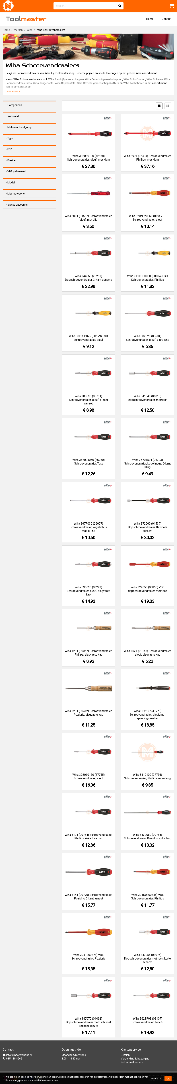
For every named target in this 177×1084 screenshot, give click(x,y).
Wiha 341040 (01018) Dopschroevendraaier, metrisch (147, 398)
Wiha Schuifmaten (134, 79)
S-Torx (17, 186)
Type (9, 161)
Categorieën (14, 105)
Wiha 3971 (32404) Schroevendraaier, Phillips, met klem (147, 157)
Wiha (29, 30)
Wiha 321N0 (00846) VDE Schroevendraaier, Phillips (147, 896)
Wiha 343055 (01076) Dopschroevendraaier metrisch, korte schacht (147, 958)
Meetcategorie (15, 300)
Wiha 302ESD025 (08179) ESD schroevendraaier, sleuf (88, 337)
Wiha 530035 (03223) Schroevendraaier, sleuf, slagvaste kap (88, 591)
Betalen (125, 1055)
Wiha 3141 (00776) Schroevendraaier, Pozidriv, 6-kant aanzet (88, 896)
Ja (14, 218)
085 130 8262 (12, 1058)
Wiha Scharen (155, 79)
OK (168, 1078)
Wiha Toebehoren (133, 83)
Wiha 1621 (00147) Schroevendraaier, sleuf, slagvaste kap (147, 652)
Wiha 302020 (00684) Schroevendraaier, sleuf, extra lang (147, 337)
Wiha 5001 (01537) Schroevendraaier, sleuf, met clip (88, 217)
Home (149, 19)
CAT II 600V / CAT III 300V (28, 307)
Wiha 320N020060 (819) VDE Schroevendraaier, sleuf (147, 217)
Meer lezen (156, 1078)
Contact (166, 19)
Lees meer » (13, 91)
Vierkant (17, 200)
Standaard (19, 285)
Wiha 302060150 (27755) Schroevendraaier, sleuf (88, 776)
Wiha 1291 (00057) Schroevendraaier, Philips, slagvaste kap (88, 652)
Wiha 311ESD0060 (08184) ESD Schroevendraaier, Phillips (147, 277)
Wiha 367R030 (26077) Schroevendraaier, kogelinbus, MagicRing (88, 527)
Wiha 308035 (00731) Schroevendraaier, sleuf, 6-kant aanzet (88, 399)
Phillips (17, 172)
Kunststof (19, 140)
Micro (16, 290)
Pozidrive (18, 167)
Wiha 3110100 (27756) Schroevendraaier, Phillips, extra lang (147, 776)
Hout (15, 150)
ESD (9, 211)
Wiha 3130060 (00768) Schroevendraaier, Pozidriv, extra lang (147, 836)
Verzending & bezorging (135, 1058)
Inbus (16, 191)
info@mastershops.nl (17, 1055)
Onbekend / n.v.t (22, 312)
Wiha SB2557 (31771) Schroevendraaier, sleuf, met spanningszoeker (147, 714)
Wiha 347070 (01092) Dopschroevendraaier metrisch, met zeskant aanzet (88, 1022)
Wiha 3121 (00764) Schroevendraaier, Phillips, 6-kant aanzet (88, 836)
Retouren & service (132, 1062)
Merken (18, 30)
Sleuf (16, 177)
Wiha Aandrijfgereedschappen (66, 79)
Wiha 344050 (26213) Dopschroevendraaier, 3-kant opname (88, 277)
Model (10, 278)
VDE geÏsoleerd (16, 256)
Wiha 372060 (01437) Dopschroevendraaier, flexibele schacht (147, 527)
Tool (26, 19)
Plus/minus (19, 196)
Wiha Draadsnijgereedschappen (103, 79)
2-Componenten (23, 145)
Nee (16, 223)
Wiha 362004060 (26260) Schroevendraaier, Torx (88, 461)
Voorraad (12, 116)
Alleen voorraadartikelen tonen (29, 123)
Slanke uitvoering (17, 323)
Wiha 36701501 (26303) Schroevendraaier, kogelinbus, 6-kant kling (147, 463)
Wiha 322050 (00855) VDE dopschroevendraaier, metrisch (147, 589)
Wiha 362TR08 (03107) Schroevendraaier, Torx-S (147, 1020)
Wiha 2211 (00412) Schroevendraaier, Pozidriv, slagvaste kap (88, 712)
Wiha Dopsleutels (65, 83)
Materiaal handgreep (19, 134)
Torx (15, 181)
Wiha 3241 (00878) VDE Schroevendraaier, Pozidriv (88, 956)
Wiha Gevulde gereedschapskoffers (98, 83)
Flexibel (11, 234)
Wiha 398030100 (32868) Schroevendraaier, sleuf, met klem (88, 157)
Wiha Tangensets (43, 83)
